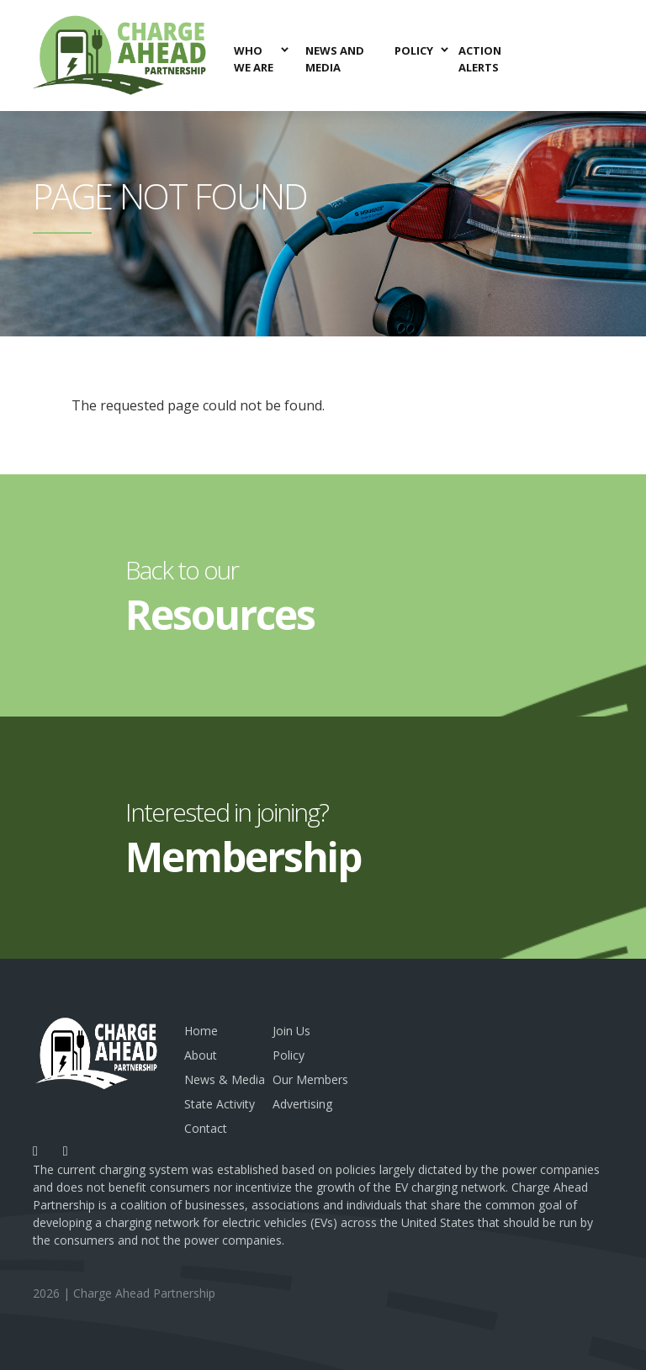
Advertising (302, 1104)
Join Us (291, 1031)
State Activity (219, 1104)
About (200, 1055)
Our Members (310, 1079)
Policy (288, 1055)
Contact (205, 1128)
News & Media (224, 1079)
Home (201, 1031)
